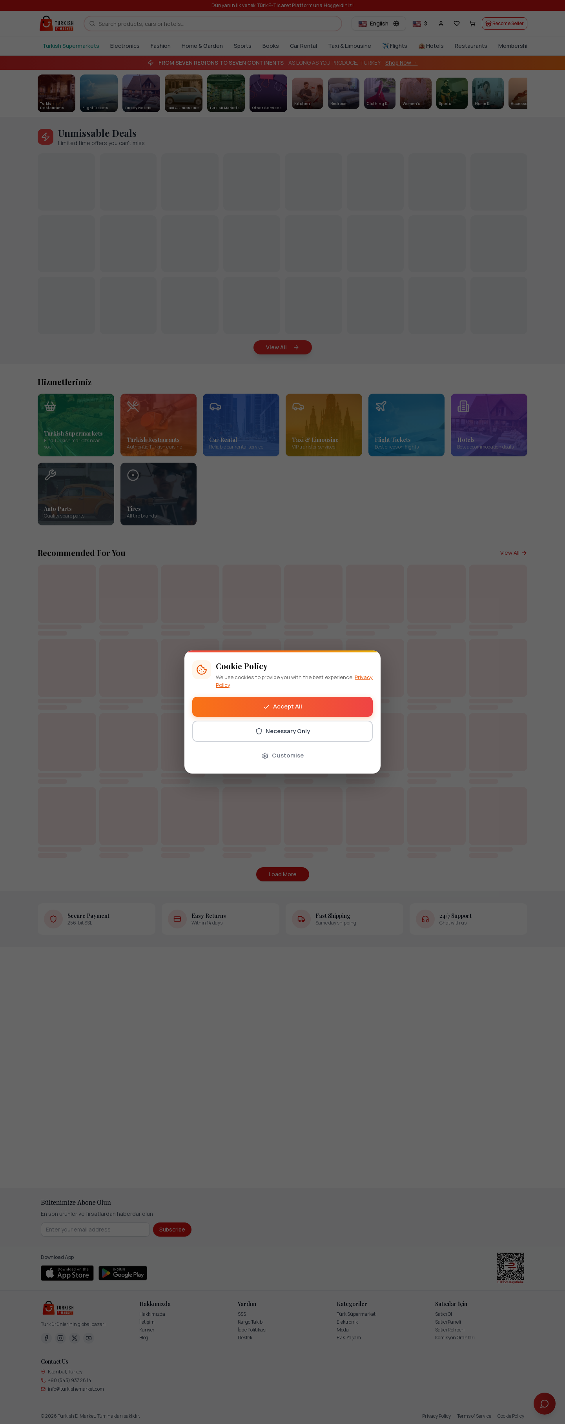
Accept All (282, 706)
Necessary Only (282, 731)
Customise (283, 755)
